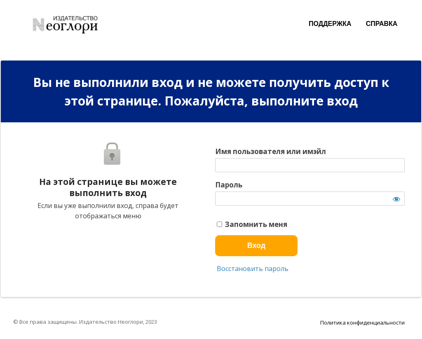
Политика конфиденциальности (362, 322)
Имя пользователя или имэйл (270, 151)
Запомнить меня (252, 224)
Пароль (228, 184)
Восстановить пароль (251, 268)
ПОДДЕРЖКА (330, 23)
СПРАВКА (382, 23)
